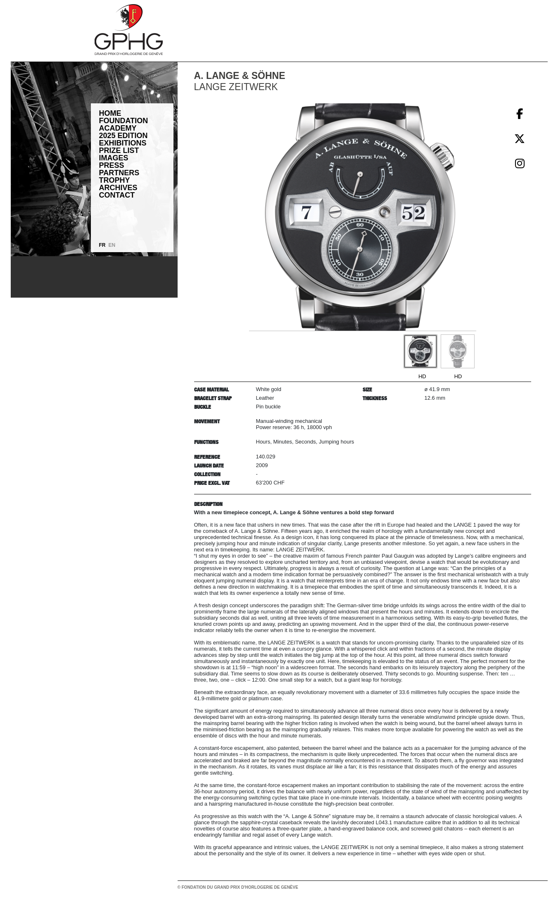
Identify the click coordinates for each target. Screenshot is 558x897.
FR (102, 245)
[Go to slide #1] (420, 351)
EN (112, 245)
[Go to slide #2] (457, 351)
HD (422, 376)
